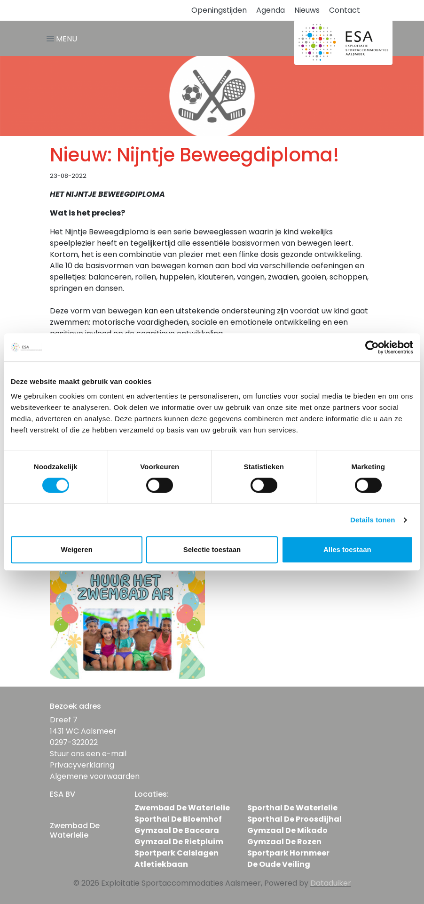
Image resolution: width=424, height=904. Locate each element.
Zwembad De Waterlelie (182, 807)
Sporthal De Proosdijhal (294, 819)
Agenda (270, 10)
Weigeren (77, 549)
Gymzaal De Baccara (176, 830)
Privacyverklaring (82, 765)
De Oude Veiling (278, 864)
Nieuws (307, 10)
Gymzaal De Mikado (287, 830)
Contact (344, 10)
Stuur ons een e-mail (88, 753)
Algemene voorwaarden (95, 776)
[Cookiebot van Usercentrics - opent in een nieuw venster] (372, 347)
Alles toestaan (347, 549)
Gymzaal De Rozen (284, 841)
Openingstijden (219, 10)
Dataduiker (330, 883)
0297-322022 (74, 742)
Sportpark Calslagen (176, 853)
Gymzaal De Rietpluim (178, 841)
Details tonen (372, 520)
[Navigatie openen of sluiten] (64, 38)
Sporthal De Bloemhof (178, 819)
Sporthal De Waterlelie (292, 807)
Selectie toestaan (212, 549)
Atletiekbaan (161, 864)
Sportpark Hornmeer (288, 853)
